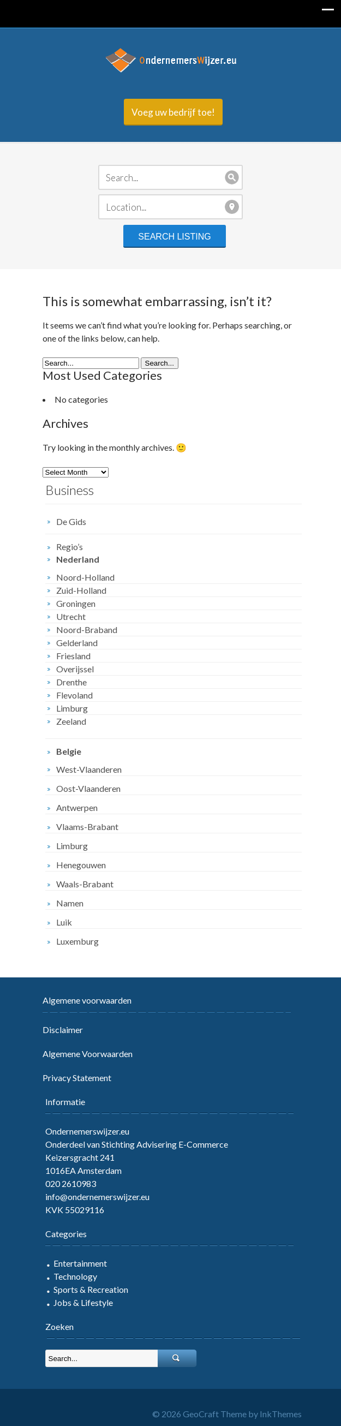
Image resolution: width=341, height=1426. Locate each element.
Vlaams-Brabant (87, 826)
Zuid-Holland (81, 590)
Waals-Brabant (84, 884)
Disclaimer (63, 1029)
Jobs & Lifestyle (83, 1302)
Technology (75, 1276)
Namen (69, 903)
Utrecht (71, 616)
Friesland (73, 656)
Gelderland (77, 642)
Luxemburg (77, 941)
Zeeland (71, 721)
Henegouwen (81, 865)
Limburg (72, 708)
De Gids (71, 521)
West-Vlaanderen (89, 769)
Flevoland (74, 695)
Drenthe (71, 682)
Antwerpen (77, 807)
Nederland (77, 559)
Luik (64, 922)
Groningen (75, 603)
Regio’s (69, 546)
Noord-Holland (85, 577)
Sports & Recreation (90, 1289)
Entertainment (80, 1263)
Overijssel (75, 669)
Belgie (68, 751)
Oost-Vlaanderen (88, 788)
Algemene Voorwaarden (88, 1053)
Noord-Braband (86, 629)
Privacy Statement (77, 1077)
